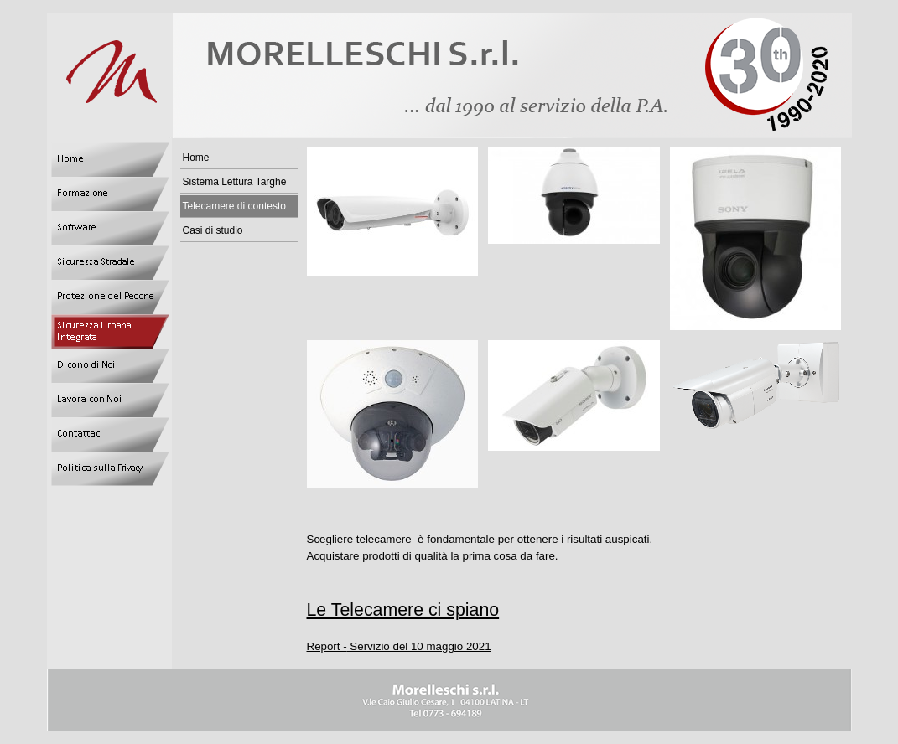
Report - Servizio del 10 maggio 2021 (399, 646)
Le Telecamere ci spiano (403, 610)
